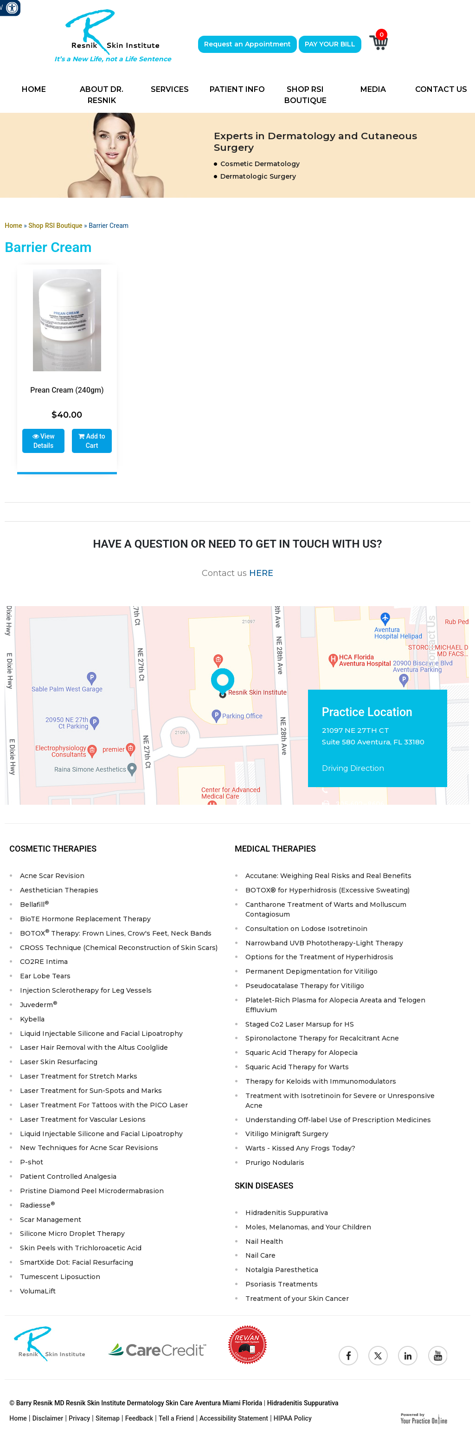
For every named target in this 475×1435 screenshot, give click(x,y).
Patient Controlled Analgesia (68, 1178)
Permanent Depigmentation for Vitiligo (311, 972)
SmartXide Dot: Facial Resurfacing (76, 1264)
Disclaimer (48, 1420)
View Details (43, 441)
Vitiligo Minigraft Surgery (286, 1135)
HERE (261, 573)
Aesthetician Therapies (59, 890)
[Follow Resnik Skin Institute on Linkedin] (407, 1357)
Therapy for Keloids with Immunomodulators (320, 1082)
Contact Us (441, 89)
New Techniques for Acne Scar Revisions (89, 1149)
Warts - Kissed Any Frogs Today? (300, 1149)
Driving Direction (353, 767)
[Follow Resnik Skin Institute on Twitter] (378, 1357)
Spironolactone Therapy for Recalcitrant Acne (322, 1039)
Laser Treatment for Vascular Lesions (83, 1120)
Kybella (32, 1019)
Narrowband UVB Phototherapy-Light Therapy (324, 943)
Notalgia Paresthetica (281, 1271)
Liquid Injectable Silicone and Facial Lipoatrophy (101, 1034)
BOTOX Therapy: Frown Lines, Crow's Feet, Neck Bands (116, 932)
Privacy (79, 1420)
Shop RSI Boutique (305, 95)
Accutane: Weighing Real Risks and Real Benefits (328, 876)
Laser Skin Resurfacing (58, 1063)
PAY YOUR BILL (330, 44)
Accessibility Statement (233, 1420)
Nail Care (260, 1257)
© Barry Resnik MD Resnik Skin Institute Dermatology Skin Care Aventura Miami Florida (135, 1405)
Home (34, 89)
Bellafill (34, 903)
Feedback (139, 1420)
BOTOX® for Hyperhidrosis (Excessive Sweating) (327, 890)
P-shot (31, 1163)
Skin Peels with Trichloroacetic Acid (80, 1250)
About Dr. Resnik (101, 95)
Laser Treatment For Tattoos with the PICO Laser (104, 1106)
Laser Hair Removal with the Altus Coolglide (94, 1048)
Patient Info (237, 89)
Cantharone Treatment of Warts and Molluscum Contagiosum (325, 909)
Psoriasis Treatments (281, 1286)
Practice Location (367, 712)
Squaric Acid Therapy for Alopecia (301, 1053)
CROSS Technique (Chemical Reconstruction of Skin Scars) (119, 948)
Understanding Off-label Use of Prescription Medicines (338, 1121)
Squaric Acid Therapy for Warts (297, 1068)
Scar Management (50, 1221)
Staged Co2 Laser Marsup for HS (299, 1025)
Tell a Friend (176, 1420)
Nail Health (264, 1243)
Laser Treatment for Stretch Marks (78, 1077)
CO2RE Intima (44, 962)
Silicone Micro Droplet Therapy (72, 1235)
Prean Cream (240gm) (66, 390)
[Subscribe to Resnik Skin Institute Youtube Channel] (437, 1357)
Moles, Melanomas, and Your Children (308, 1228)
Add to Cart (91, 441)
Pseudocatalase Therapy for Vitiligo (304, 986)
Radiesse (37, 1206)
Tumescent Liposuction (60, 1278)
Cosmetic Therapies (52, 848)
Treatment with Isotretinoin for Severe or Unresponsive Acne (340, 1101)
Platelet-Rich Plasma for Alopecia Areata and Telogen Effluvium (335, 1005)
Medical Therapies (275, 848)
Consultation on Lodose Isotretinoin (306, 928)
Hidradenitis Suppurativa (286, 1214)
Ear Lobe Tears (45, 976)
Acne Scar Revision (52, 876)
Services (170, 89)
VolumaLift (38, 1293)
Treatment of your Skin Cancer (297, 1300)
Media (373, 89)
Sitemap (108, 1420)
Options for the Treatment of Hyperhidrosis (319, 957)
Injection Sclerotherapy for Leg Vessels (86, 991)
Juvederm (38, 1004)
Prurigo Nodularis (274, 1164)
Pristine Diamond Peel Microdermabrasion (92, 1192)
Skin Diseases (264, 1187)
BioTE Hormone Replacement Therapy (85, 919)
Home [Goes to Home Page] (13, 225)
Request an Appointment (247, 44)
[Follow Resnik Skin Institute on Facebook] (348, 1357)
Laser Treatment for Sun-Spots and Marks (91, 1091)
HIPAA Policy (293, 1420)
